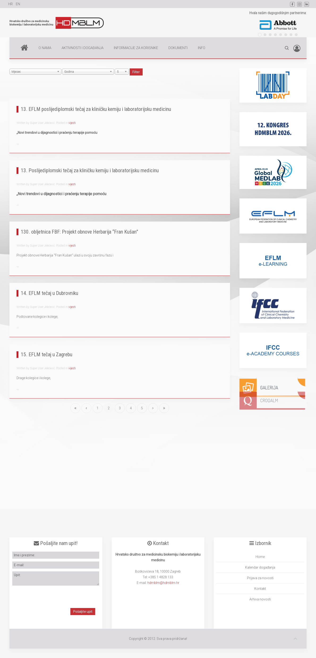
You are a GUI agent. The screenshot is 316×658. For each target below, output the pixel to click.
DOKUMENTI (178, 48)
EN (18, 4)
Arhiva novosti (260, 599)
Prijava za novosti (260, 578)
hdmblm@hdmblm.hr (163, 583)
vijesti (72, 123)
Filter (136, 72)
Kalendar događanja (260, 567)
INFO (201, 48)
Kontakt (260, 589)
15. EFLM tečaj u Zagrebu (46, 354)
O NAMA (44, 48)
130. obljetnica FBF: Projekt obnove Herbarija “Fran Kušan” (79, 232)
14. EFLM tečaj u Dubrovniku (49, 293)
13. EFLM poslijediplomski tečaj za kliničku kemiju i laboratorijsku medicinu (96, 109)
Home (24, 47)
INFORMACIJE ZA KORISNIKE (136, 48)
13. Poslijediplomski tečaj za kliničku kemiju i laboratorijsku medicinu (90, 170)
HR (10, 4)
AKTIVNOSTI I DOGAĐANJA (82, 48)
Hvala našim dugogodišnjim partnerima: (278, 13)
